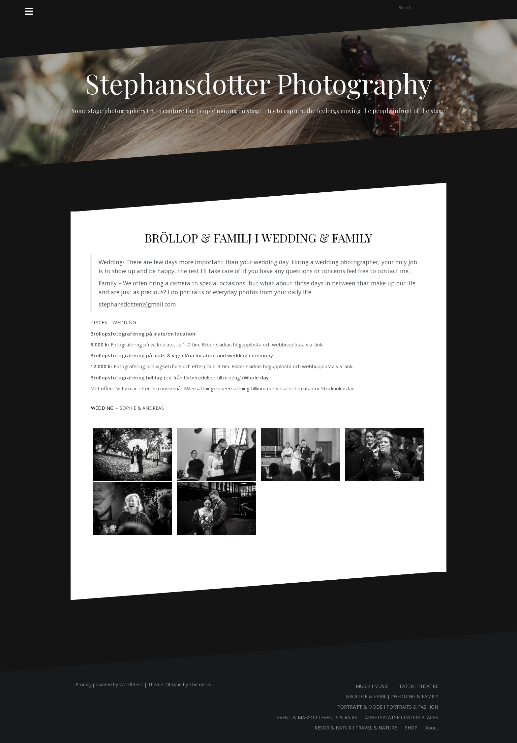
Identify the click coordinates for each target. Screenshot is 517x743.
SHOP (411, 728)
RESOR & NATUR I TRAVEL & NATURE (356, 728)
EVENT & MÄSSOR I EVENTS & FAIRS (317, 717)
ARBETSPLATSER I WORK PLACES (401, 717)
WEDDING (102, 408)
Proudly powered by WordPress (109, 684)
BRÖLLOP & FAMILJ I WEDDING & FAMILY (392, 696)
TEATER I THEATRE (417, 686)
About (431, 728)
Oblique (174, 684)
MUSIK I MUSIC (372, 686)
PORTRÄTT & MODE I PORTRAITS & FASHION (387, 707)
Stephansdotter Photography (258, 83)
